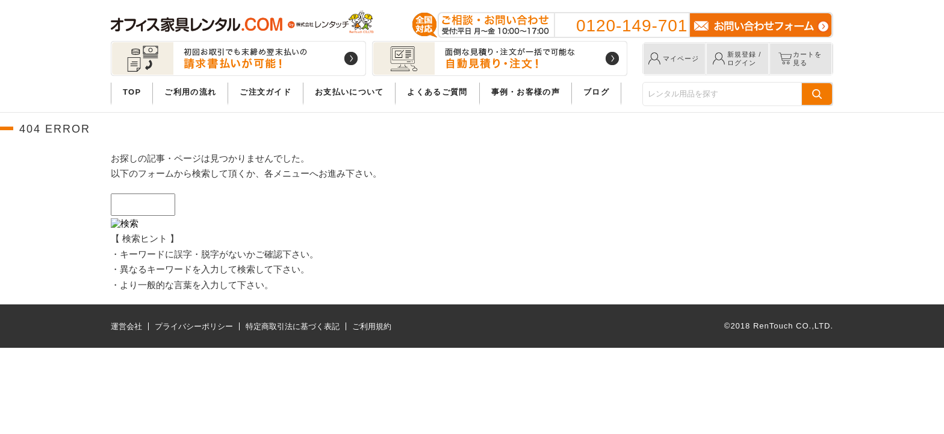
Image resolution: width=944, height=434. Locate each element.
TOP (132, 91)
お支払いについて (349, 91)
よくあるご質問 (437, 91)
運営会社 (126, 326)
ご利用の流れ (190, 91)
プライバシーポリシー (194, 326)
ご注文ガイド (265, 91)
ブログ (596, 91)
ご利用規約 (371, 326)
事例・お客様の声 (525, 91)
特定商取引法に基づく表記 (293, 326)
